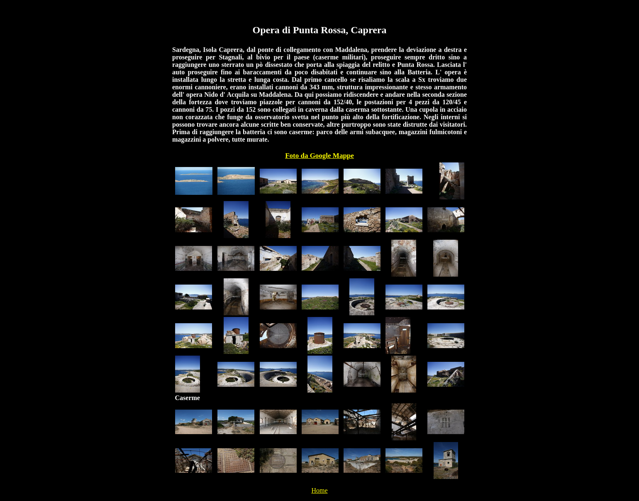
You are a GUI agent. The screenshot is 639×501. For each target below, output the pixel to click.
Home (319, 490)
